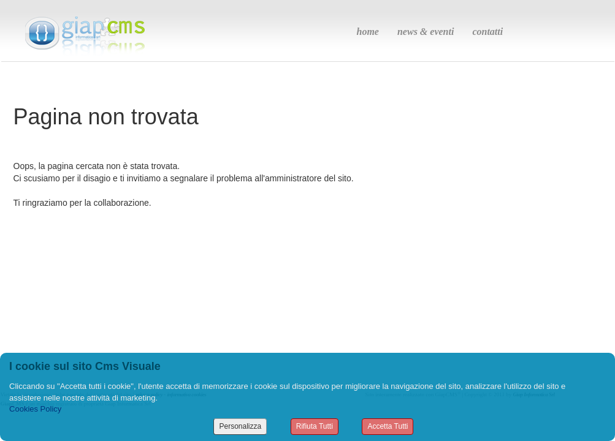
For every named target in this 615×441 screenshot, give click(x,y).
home (368, 31)
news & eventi (425, 31)
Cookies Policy (35, 408)
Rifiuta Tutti (314, 426)
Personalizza (240, 426)
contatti (487, 31)
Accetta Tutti (387, 426)
